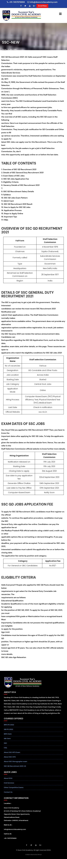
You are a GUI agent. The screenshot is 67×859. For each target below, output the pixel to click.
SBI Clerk (7, 740)
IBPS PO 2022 (9, 727)
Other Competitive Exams (13, 789)
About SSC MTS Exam (12, 754)
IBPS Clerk (8, 736)
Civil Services (9, 785)
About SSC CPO (10, 759)
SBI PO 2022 (8, 731)
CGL (5, 750)
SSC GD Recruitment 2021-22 (15, 768)
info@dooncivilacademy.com (42, 2)
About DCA (8, 780)
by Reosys (39, 854)
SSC (5, 745)
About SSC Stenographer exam (15, 763)
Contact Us (8, 794)
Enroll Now (42, 6)
